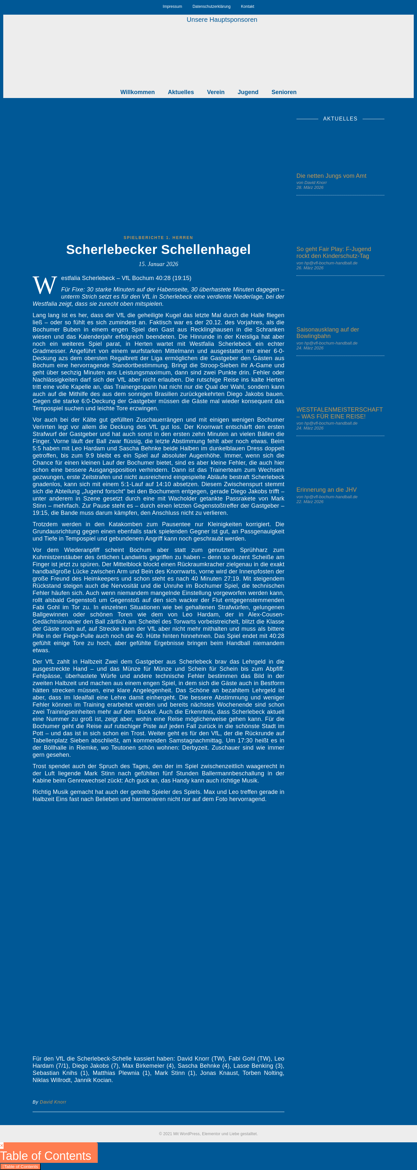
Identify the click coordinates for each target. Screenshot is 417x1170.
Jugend (247, 92)
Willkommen (138, 92)
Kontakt (247, 6)
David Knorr (53, 1102)
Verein (215, 92)
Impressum (172, 6)
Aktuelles (181, 92)
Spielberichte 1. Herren (159, 237)
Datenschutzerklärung (212, 6)
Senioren (283, 92)
